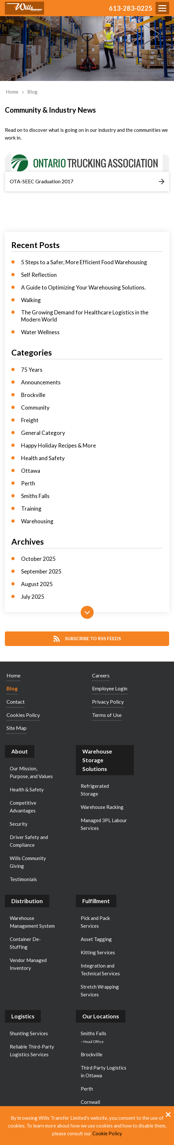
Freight (30, 420)
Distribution (27, 901)
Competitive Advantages (23, 806)
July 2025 (32, 596)
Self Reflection (39, 274)
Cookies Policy (23, 715)
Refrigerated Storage (95, 790)
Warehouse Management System (32, 922)
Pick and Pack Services (95, 922)
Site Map (16, 728)
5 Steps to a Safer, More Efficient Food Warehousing (84, 262)
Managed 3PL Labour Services (104, 824)
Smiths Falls (35, 496)
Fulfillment (96, 901)
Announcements (41, 382)
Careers (101, 675)
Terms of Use (107, 715)
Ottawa (30, 470)
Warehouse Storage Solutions (97, 760)
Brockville (33, 394)
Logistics (22, 1016)
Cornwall (90, 1102)
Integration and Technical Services (100, 969)
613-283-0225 (130, 8)
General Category (43, 432)
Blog (11, 688)
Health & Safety (27, 789)
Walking (31, 300)
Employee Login (109, 688)
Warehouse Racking (102, 807)
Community (35, 407)
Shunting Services (29, 1033)
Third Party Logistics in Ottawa (103, 1071)
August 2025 (37, 584)
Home (12, 92)
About (19, 751)
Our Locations (100, 1016)
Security (19, 824)
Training (31, 508)
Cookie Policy (107, 1133)
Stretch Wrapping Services (100, 990)
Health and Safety (43, 458)
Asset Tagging (96, 939)
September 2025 (41, 571)
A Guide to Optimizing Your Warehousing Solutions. (83, 287)
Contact (15, 701)
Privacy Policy (108, 701)
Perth (28, 483)
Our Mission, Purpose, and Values (31, 772)
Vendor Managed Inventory (28, 964)
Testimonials (23, 879)
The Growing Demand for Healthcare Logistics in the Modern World (84, 316)
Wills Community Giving (28, 862)
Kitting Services (98, 952)
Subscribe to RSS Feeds (87, 639)
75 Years (31, 369)
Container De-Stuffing (25, 943)
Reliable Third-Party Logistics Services (32, 1050)
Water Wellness (40, 332)
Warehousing (37, 521)
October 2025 (38, 558)
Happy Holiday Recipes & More (58, 445)
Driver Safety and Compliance (29, 841)
